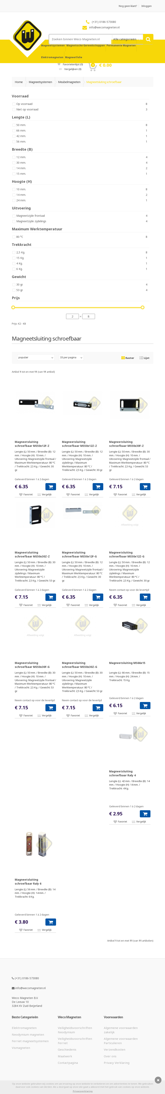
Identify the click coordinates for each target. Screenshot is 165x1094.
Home (19, 82)
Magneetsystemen (53, 45)
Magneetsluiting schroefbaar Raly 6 (28, 881)
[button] (50, 486)
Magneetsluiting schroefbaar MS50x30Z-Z (32, 554)
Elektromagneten (52, 57)
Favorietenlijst (70, 64)
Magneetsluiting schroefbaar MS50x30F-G (32, 665)
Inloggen (146, 6)
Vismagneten (21, 1048)
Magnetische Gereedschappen (85, 45)
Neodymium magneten (28, 1034)
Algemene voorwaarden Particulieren (121, 1041)
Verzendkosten (114, 1049)
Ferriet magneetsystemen (30, 1041)
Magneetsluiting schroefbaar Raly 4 (122, 773)
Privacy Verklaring (116, 1063)
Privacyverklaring (82, 1091)
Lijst (144, 358)
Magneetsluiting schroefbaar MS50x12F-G (79, 554)
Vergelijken (70, 69)
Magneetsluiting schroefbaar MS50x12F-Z (32, 444)
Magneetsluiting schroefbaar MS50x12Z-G (126, 554)
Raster (127, 358)
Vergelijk (47, 494)
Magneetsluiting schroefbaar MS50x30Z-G (79, 665)
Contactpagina (68, 1063)
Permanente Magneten (121, 45)
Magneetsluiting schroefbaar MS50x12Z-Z (79, 444)
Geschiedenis (67, 1049)
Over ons (110, 1056)
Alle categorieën (125, 39)
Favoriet (28, 494)
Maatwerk (65, 1056)
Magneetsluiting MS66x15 (127, 663)
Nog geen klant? (128, 6)
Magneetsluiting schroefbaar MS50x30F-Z (126, 444)
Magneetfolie (73, 57)
